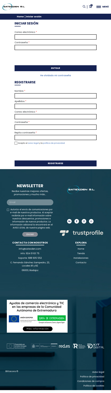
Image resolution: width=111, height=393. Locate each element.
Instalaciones (81, 257)
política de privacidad (54, 143)
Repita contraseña (26, 132)
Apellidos (20, 101)
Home (20, 16)
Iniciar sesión (33, 16)
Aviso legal (98, 372)
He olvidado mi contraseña (55, 75)
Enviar (30, 234)
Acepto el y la (41, 143)
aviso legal (33, 143)
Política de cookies (94, 385)
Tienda (81, 253)
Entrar (55, 68)
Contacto (81, 262)
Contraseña (22, 42)
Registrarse (55, 163)
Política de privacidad (92, 376)
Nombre (20, 90)
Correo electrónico (26, 32)
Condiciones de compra (90, 381)
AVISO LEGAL (19, 227)
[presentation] (38, 57)
